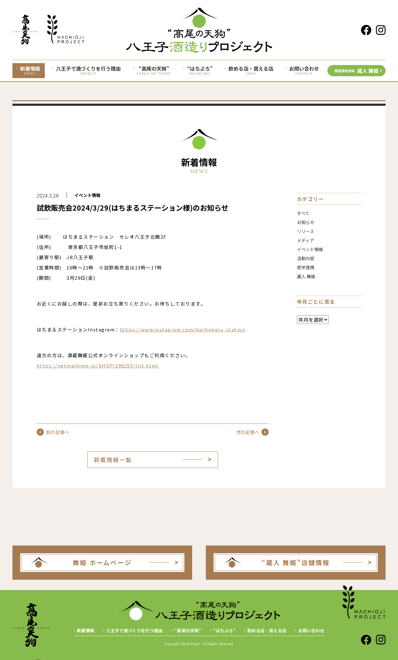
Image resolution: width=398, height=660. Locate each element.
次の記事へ (252, 432)
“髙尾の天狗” (187, 630)
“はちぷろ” (224, 630)
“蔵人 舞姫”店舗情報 (295, 562)
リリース (305, 231)
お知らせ (305, 222)
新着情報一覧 (113, 460)
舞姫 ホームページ (102, 562)
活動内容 (305, 258)
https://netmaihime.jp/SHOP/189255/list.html (98, 365)
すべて (303, 213)
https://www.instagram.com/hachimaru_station (183, 329)
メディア (305, 240)
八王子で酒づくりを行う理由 (134, 630)
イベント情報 (87, 195)
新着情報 (85, 630)
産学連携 (305, 267)
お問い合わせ (311, 630)
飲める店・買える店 (266, 630)
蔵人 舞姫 (356, 70)
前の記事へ (53, 432)
